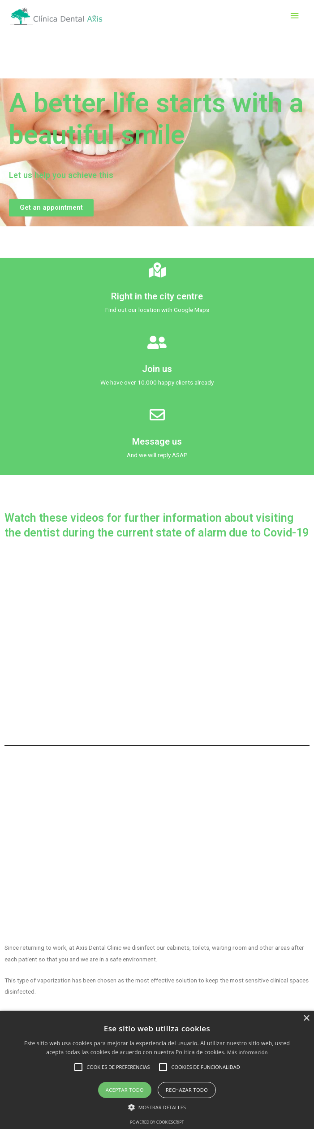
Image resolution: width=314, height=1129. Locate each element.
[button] (51, 207)
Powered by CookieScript (157, 1122)
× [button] (306, 1018)
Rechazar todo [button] (187, 1089)
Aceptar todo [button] (125, 1089)
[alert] (157, 1070)
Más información (247, 1052)
